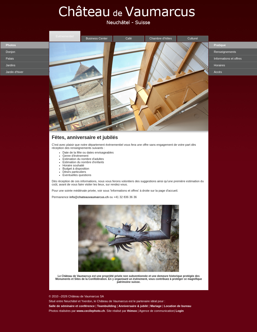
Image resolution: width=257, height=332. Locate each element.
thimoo (132, 310)
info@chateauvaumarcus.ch (89, 197)
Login (180, 310)
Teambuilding (106, 306)
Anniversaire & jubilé (133, 306)
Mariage (156, 306)
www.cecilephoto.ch (91, 310)
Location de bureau (177, 306)
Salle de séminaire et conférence (72, 306)
